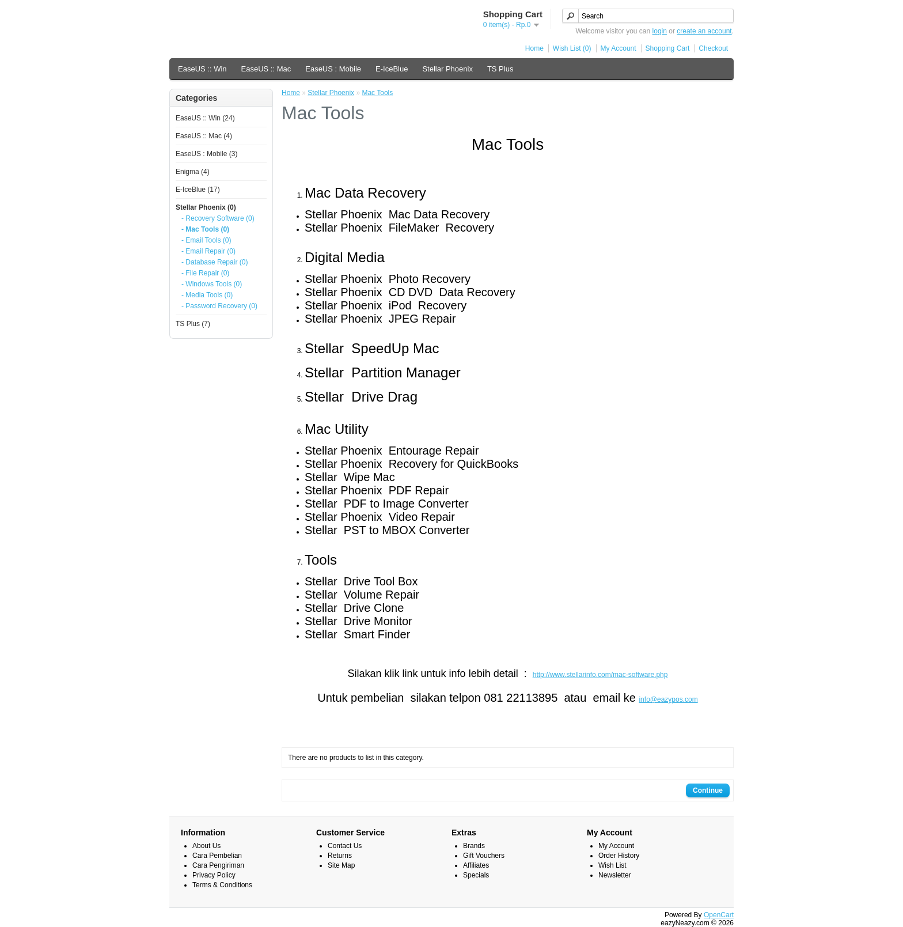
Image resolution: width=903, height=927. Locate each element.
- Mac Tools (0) (205, 229)
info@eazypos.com (668, 699)
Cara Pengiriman (218, 865)
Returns (340, 856)
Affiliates (476, 865)
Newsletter (614, 875)
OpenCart (719, 915)
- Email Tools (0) (206, 240)
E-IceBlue (391, 69)
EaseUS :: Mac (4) (204, 136)
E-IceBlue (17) (198, 190)
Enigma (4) (193, 172)
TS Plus (500, 69)
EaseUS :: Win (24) (205, 118)
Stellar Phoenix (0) (206, 207)
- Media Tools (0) (207, 295)
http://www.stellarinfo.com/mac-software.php (600, 675)
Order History (618, 856)
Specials (476, 875)
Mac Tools (377, 93)
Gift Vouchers (483, 856)
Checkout (713, 48)
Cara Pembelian (217, 856)
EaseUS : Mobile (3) (206, 154)
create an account (704, 31)
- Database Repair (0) (214, 262)
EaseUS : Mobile (333, 69)
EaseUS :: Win (202, 69)
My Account (618, 48)
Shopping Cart (668, 48)
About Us (206, 846)
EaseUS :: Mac (266, 69)
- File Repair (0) (205, 273)
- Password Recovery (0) (219, 306)
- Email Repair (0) (208, 251)
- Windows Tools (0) (211, 284)
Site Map (341, 865)
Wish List (612, 865)
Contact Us (345, 846)
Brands (474, 846)
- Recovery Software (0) (218, 218)
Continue (708, 790)
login (659, 31)
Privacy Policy (214, 875)
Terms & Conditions (222, 885)
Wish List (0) (572, 48)
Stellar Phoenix (447, 69)
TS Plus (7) (193, 324)
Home (534, 48)
